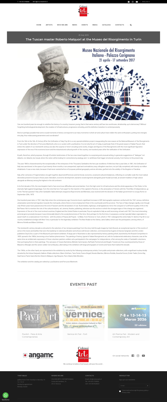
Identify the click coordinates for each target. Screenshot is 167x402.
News (75, 22)
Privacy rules (126, 386)
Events (85, 22)
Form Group (146, 397)
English (145, 2)
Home (39, 22)
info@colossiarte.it (40, 2)
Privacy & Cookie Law (56, 397)
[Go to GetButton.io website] (5, 399)
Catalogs (106, 22)
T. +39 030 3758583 (23, 2)
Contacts (120, 22)
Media (95, 22)
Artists (49, 22)
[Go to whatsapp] (5, 395)
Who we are (62, 22)
